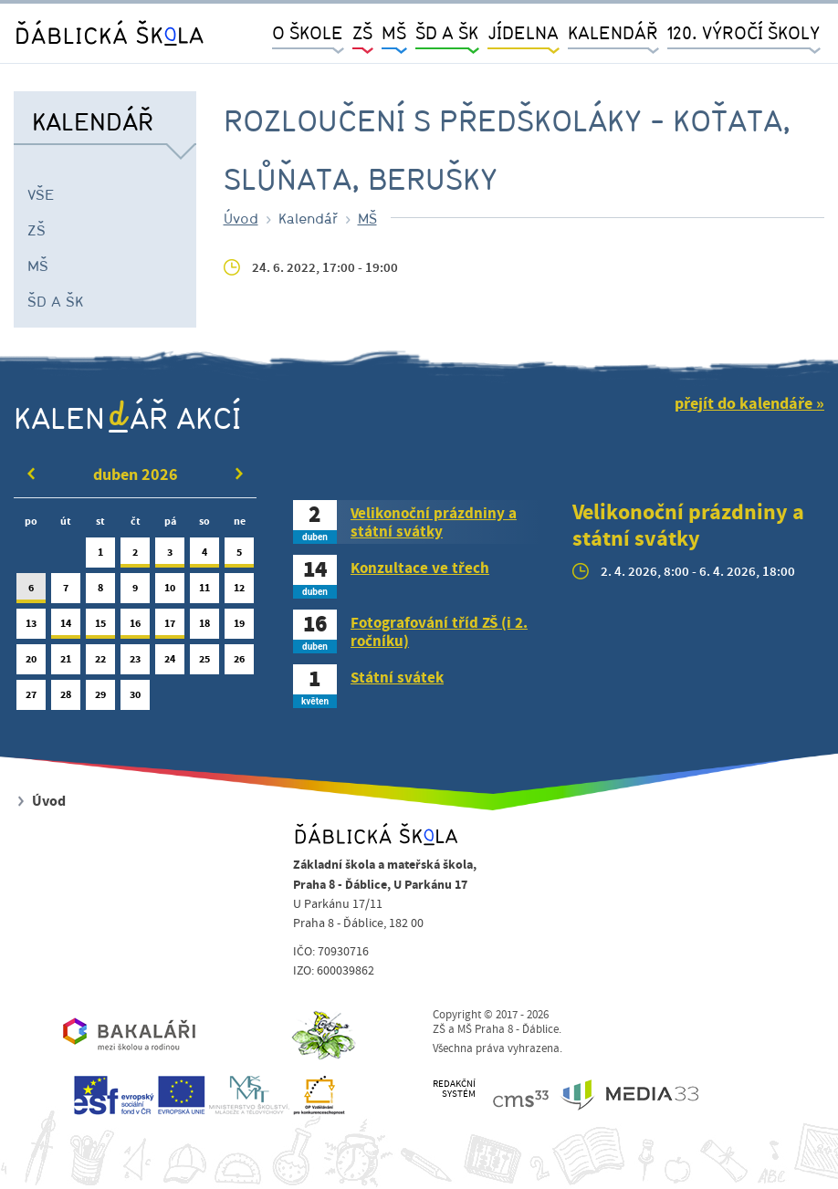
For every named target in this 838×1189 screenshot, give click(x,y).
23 (135, 663)
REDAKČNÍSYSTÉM (454, 1089)
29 (100, 698)
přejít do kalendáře (743, 403)
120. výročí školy (743, 32)
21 (65, 663)
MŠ (37, 266)
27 (31, 698)
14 (65, 627)
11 (204, 591)
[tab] (419, 522)
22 (100, 663)
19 (239, 627)
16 (135, 627)
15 (100, 627)
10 (169, 591)
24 (169, 663)
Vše (41, 194)
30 (135, 698)
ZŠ (36, 230)
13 (31, 627)
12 (239, 591)
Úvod (241, 218)
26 (239, 663)
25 (204, 663)
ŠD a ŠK (55, 301)
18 (204, 627)
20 (31, 663)
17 (169, 627)
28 (65, 698)
